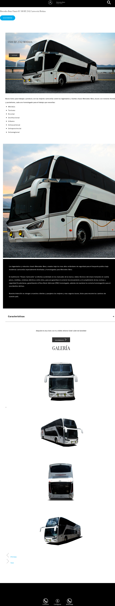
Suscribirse (7, 18)
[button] (11, 557)
